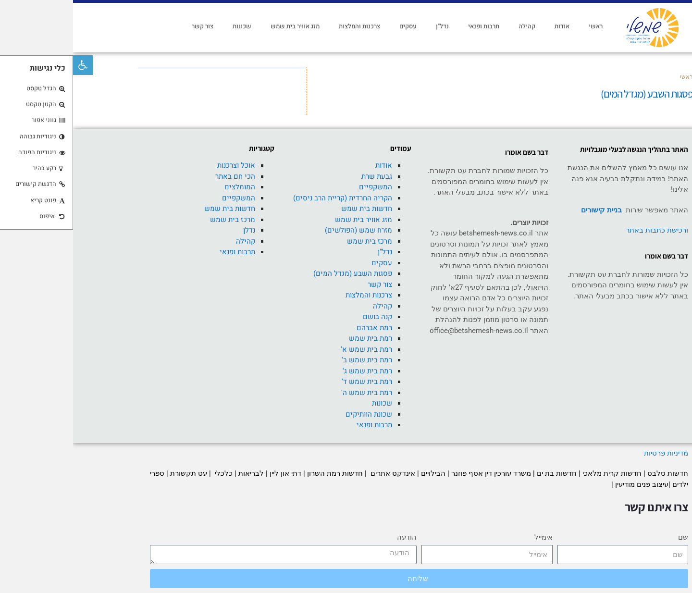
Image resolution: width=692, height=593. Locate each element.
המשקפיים (302, 187)
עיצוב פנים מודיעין (568, 484)
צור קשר (129, 26)
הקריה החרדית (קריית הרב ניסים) (269, 198)
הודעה (334, 537)
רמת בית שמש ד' (294, 381)
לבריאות (178, 473)
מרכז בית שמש (296, 241)
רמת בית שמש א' (293, 349)
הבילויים (360, 473)
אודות (489, 26)
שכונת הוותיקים (295, 414)
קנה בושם (304, 316)
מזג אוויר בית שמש (222, 26)
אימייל (470, 537)
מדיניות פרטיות (592, 453)
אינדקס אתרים (319, 473)
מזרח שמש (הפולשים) (285, 230)
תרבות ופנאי (410, 26)
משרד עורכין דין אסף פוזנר (418, 473)
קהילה (453, 26)
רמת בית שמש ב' (294, 360)
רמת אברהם (301, 327)
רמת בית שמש (297, 338)
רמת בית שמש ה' (293, 392)
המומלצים (166, 187)
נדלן (176, 230)
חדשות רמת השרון (262, 473)
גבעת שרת (303, 176)
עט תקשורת (115, 473)
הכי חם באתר (162, 176)
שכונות (169, 26)
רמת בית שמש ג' (294, 371)
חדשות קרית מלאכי (539, 473)
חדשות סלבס (594, 473)
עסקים (335, 26)
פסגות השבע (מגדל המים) (279, 273)
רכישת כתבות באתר (583, 230)
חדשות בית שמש (293, 208)
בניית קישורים (528, 210)
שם (610, 537)
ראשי (523, 26)
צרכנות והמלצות (286, 26)
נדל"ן (369, 26)
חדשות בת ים (484, 473)
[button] (10, 65)
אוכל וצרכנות (163, 165)
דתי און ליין (212, 473)
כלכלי (150, 473)
